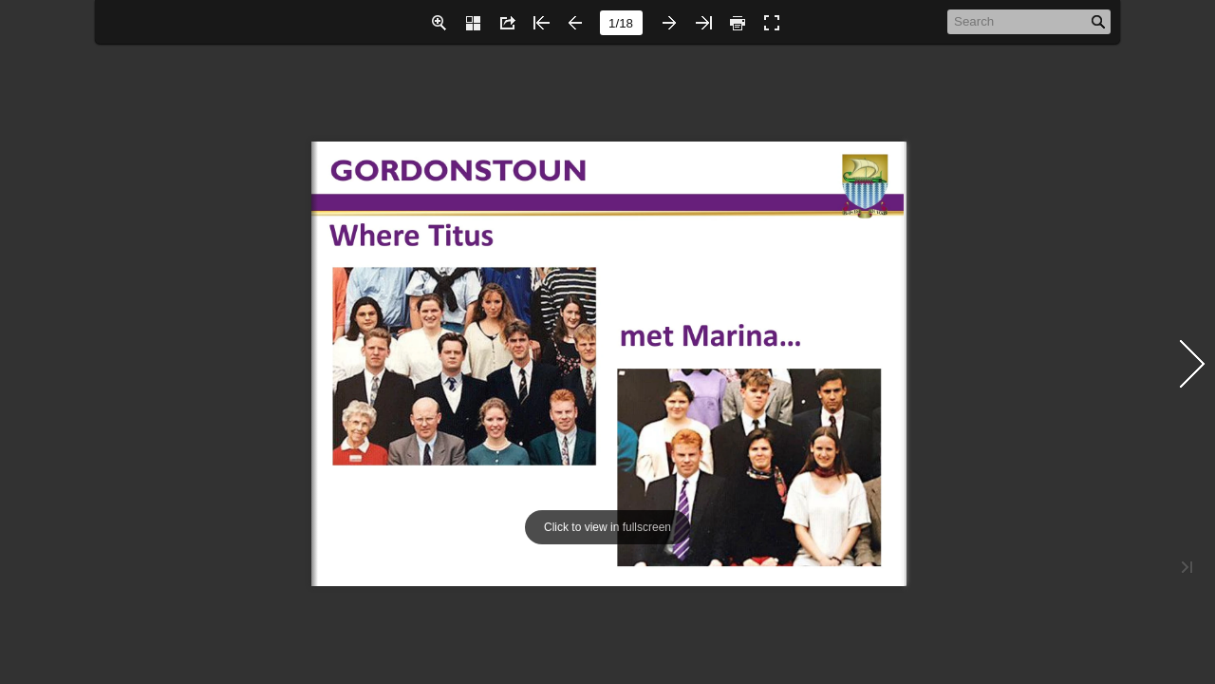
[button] (438, 23)
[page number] (621, 22)
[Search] (1019, 20)
